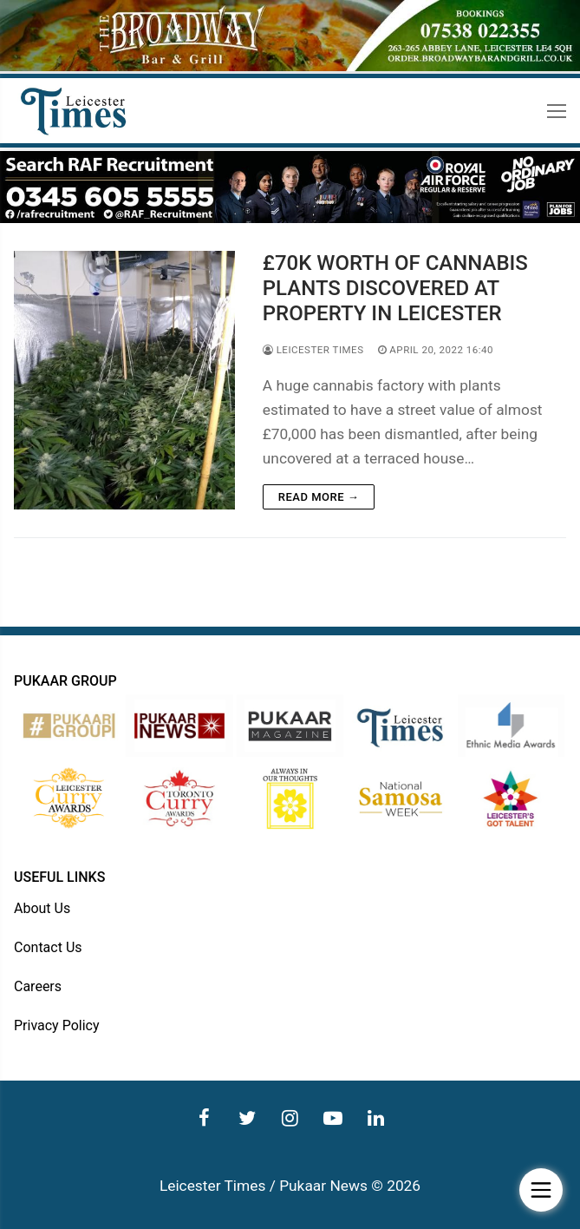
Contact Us (48, 947)
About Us (42, 908)
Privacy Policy (57, 1025)
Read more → (318, 496)
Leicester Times (313, 350)
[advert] (290, 67)
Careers (38, 986)
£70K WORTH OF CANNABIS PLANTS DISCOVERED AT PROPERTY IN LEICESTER (395, 288)
